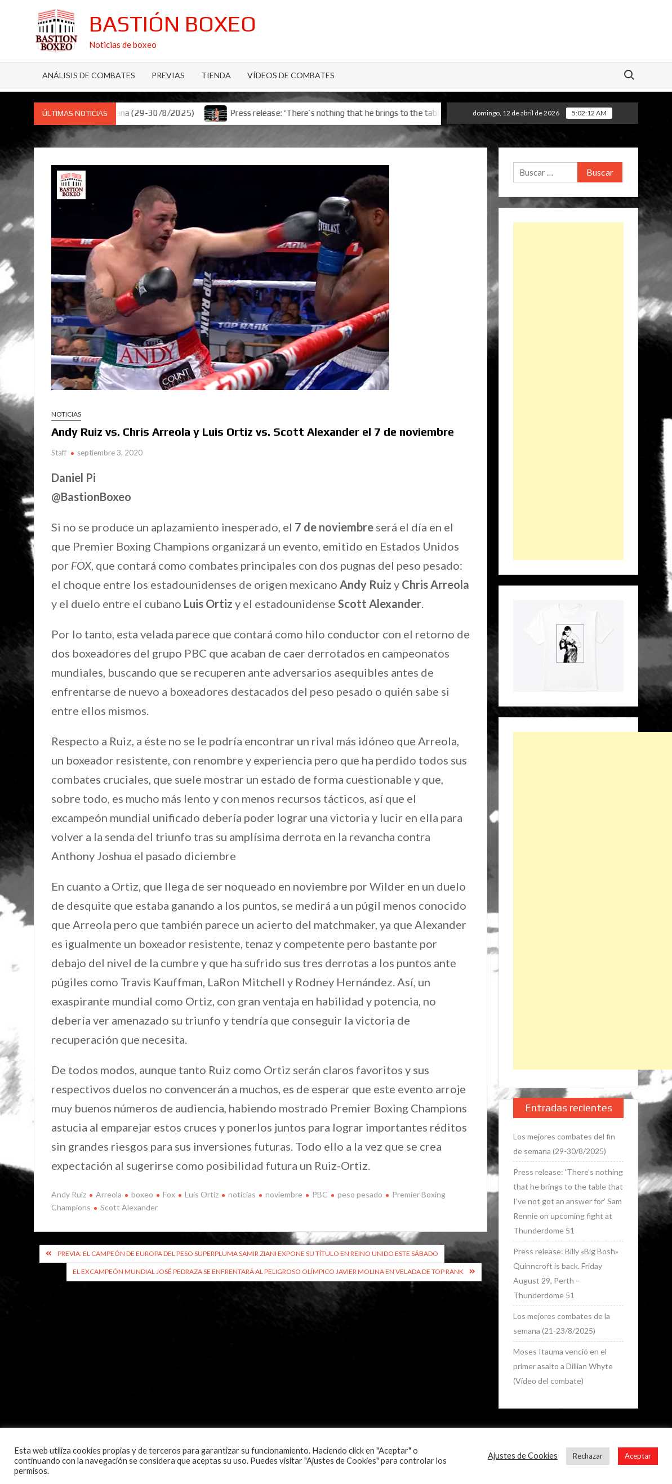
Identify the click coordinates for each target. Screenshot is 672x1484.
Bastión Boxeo (172, 24)
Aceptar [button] (638, 1455)
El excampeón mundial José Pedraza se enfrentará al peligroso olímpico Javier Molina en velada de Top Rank (268, 1271)
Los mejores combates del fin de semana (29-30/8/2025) (564, 1144)
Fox (169, 1194)
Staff (58, 452)
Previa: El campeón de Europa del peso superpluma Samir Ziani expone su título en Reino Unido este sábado (247, 1253)
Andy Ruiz (68, 1194)
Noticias (66, 414)
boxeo (142, 1194)
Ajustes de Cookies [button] (523, 1455)
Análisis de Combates (88, 75)
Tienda (216, 75)
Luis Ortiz (202, 1194)
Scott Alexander (129, 1207)
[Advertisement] (568, 391)
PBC (320, 1194)
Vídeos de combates (291, 75)
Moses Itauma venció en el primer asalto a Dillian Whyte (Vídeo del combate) (563, 1366)
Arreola (109, 1194)
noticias (242, 1194)
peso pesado (359, 1194)
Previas (168, 75)
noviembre (283, 1194)
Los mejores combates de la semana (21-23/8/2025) (561, 1323)
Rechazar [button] (588, 1455)
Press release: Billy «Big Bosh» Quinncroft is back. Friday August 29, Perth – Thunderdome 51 (565, 1273)
